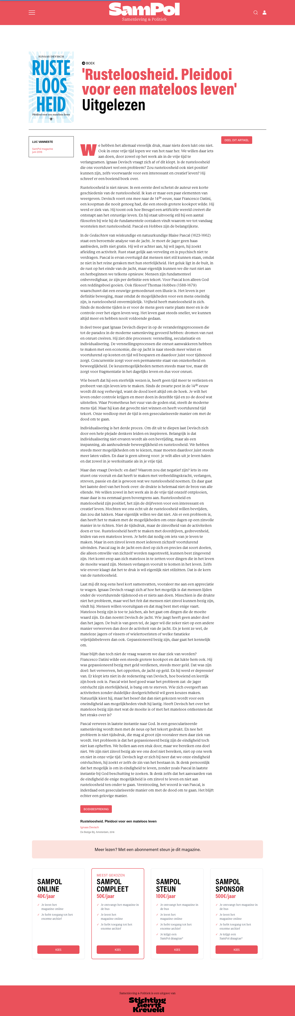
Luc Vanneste (42, 142)
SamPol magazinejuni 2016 (42, 150)
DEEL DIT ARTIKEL (237, 140)
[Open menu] (32, 12)
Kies (58, 950)
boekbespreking (96, 809)
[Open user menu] (264, 12)
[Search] (256, 12)
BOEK (88, 63)
